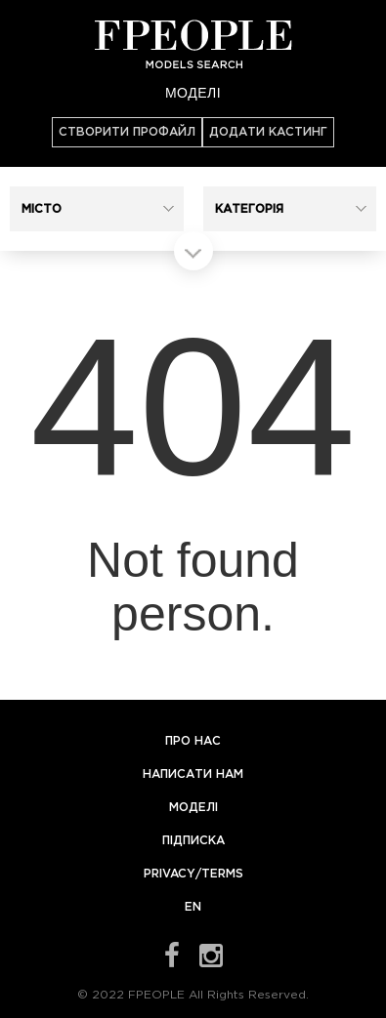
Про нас (193, 741)
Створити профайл (127, 132)
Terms (222, 874)
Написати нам (193, 774)
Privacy (169, 874)
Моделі (193, 93)
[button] (97, 208)
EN (193, 907)
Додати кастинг (268, 132)
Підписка (193, 840)
